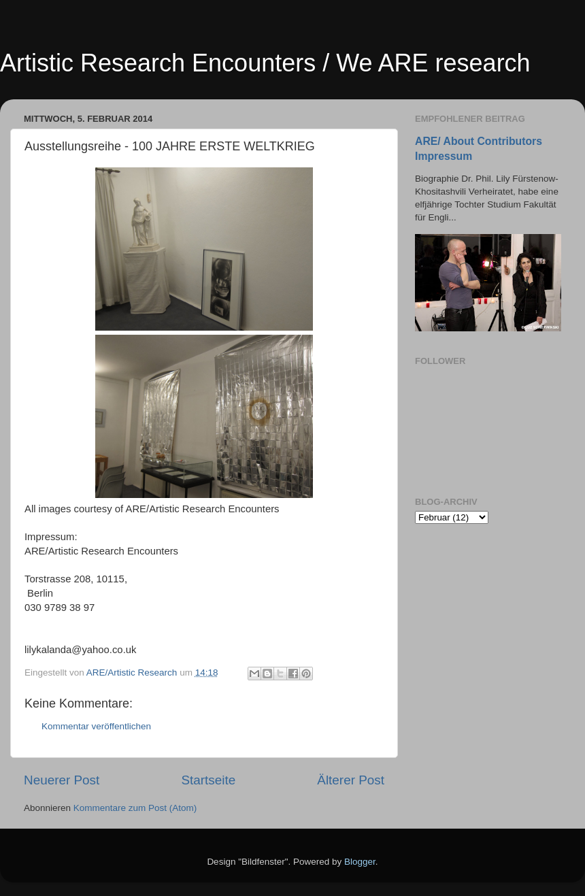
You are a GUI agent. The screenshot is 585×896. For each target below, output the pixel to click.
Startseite (208, 780)
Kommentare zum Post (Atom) (135, 808)
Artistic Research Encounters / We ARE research (265, 63)
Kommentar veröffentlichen (96, 726)
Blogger (359, 862)
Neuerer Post (61, 780)
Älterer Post (350, 780)
